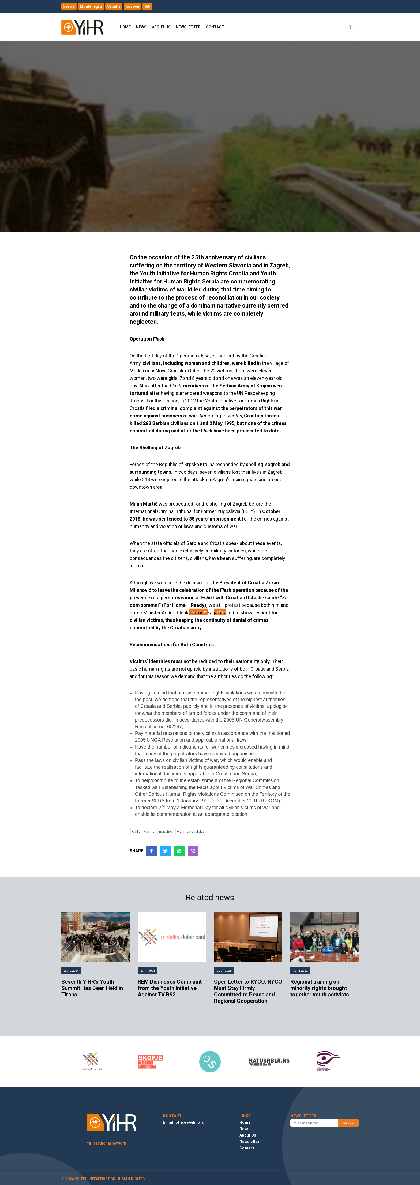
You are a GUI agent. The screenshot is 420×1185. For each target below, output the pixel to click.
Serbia (69, 6)
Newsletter (188, 27)
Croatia (114, 6)
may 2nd (165, 831)
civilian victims (143, 831)
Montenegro (91, 6)
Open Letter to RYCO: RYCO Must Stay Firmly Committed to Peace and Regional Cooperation (248, 991)
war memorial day (190, 831)
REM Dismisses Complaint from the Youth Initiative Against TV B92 (170, 988)
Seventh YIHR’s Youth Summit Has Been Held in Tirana (92, 988)
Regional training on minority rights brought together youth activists (319, 988)
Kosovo (132, 6)
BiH (147, 6)
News (141, 27)
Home (125, 27)
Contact (215, 27)
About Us (161, 27)
